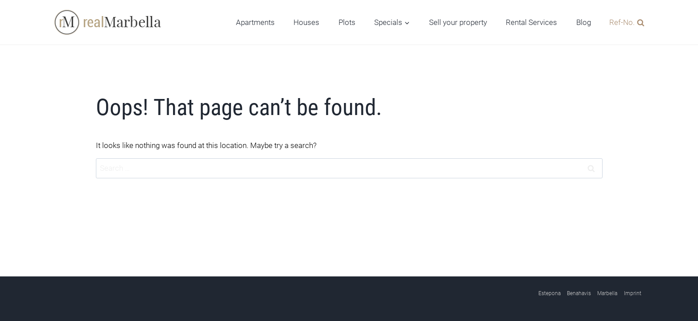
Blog (583, 22)
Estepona (549, 293)
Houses (306, 22)
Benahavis (579, 293)
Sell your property (458, 22)
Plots (347, 22)
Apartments (255, 22)
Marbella (607, 293)
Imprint (632, 293)
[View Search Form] (624, 22)
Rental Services (531, 22)
